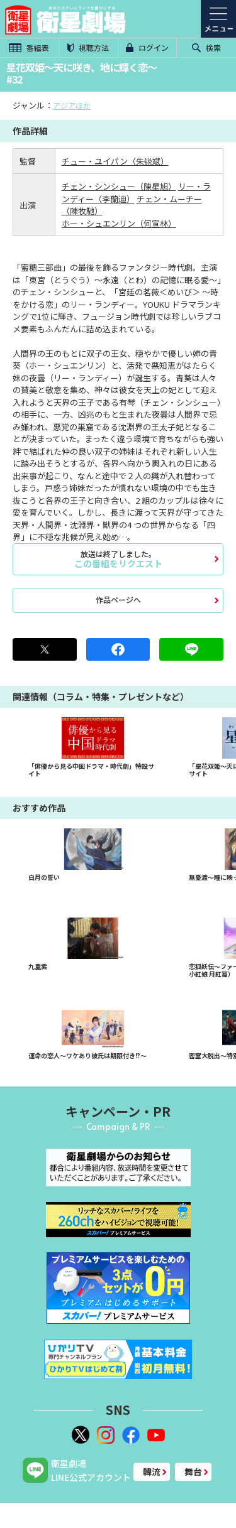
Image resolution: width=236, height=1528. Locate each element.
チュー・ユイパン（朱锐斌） (115, 161)
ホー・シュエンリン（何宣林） (119, 223)
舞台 (193, 1471)
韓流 (151, 1471)
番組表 (29, 47)
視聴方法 (88, 47)
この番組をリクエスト (118, 559)
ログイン (147, 47)
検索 (206, 47)
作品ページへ (118, 599)
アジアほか (72, 105)
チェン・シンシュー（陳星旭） (119, 186)
